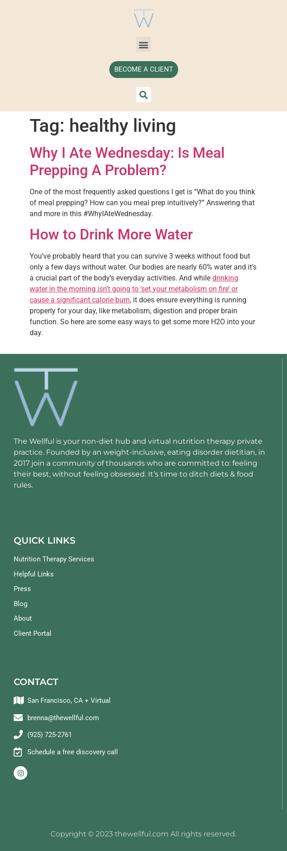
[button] (143, 44)
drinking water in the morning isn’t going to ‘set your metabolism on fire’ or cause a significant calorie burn (134, 289)
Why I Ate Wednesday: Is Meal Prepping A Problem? (127, 161)
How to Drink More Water (111, 234)
